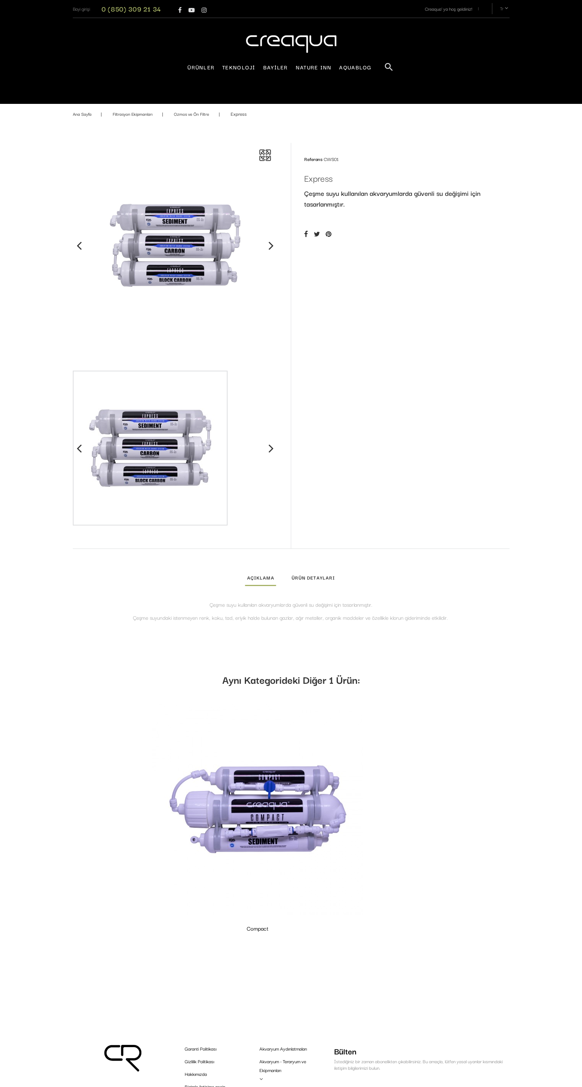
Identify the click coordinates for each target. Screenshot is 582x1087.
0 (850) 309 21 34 (131, 8)
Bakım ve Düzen (274, 1033)
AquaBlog (355, 67)
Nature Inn (314, 67)
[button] (81, 8)
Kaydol (484, 996)
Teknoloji (239, 67)
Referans (313, 159)
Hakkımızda (196, 965)
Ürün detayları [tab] (313, 577)
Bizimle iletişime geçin (205, 978)
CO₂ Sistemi (270, 983)
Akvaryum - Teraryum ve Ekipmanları (282, 957)
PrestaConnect (348, 1077)
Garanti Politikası (200, 940)
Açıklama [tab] (260, 577)
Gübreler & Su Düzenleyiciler (286, 995)
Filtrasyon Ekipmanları (280, 1008)
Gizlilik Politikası (199, 952)
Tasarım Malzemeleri (278, 1021)
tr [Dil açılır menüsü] (505, 9)
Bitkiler (265, 1046)
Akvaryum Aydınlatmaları (283, 940)
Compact (122, 812)
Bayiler (275, 67)
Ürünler (201, 67)
